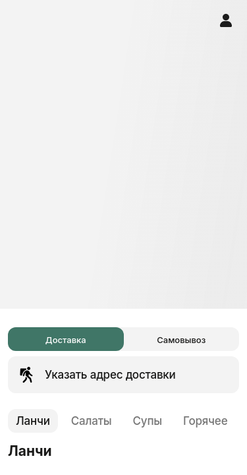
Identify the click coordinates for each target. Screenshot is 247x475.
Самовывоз (181, 339)
